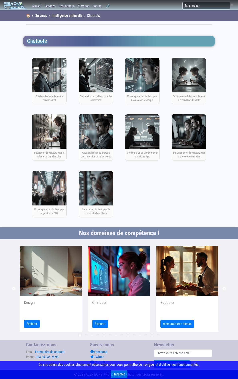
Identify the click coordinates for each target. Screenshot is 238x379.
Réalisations (67, 6)
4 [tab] (98, 335)
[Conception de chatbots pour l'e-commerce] (96, 81)
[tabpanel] (51, 289)
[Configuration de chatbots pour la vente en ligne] (142, 137)
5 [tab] (104, 335)
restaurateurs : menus (177, 324)
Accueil (36, 6)
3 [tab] (92, 335)
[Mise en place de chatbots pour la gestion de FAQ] (49, 194)
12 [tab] (146, 335)
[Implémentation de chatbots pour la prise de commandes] (189, 137)
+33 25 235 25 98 (47, 357)
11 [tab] (140, 335)
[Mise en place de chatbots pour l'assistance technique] (142, 81)
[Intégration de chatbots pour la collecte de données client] (49, 137)
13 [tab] (152, 335)
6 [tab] (110, 335)
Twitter (97, 357)
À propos (83, 6)
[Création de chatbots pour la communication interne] (96, 194)
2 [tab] (86, 335)
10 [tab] (134, 335)
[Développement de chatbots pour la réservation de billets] (189, 81)
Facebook (98, 352)
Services (50, 6)
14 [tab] (158, 335)
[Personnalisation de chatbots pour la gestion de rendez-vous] (96, 137)
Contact (97, 6)
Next (224, 289)
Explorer (32, 324)
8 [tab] (122, 335)
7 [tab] (116, 335)
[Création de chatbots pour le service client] (49, 81)
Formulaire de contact (49, 352)
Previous (14, 289)
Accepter (119, 374)
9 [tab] (128, 335)
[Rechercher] (206, 6)
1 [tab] (80, 335)
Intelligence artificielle (67, 16)
